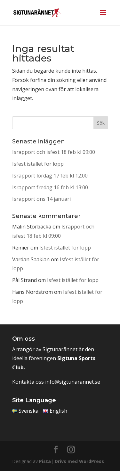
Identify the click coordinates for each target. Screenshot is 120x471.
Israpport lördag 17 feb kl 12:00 (50, 175)
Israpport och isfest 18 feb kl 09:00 (53, 152)
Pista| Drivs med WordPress (71, 461)
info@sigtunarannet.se (72, 381)
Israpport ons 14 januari (41, 198)
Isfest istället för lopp (38, 163)
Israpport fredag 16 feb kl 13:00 (50, 187)
